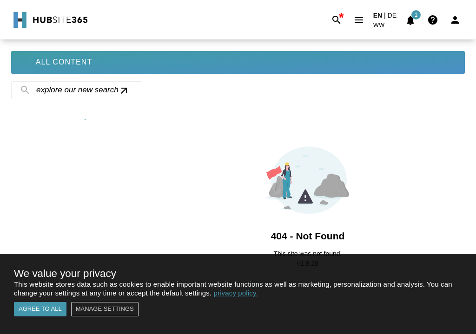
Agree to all (40, 309)
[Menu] (359, 20)
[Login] (455, 20)
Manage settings (105, 309)
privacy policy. (236, 293)
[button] (384, 26)
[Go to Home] (49, 20)
